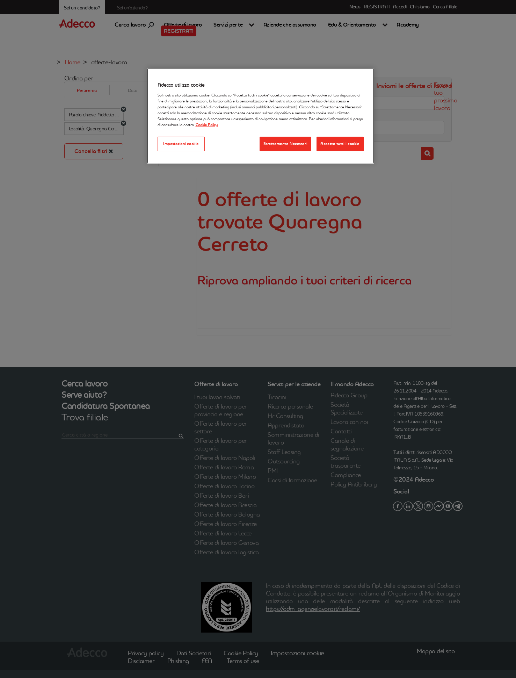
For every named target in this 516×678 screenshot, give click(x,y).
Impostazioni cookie (181, 143)
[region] (260, 116)
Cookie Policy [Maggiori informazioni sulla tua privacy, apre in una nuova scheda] (207, 124)
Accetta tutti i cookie (339, 143)
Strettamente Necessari (285, 143)
